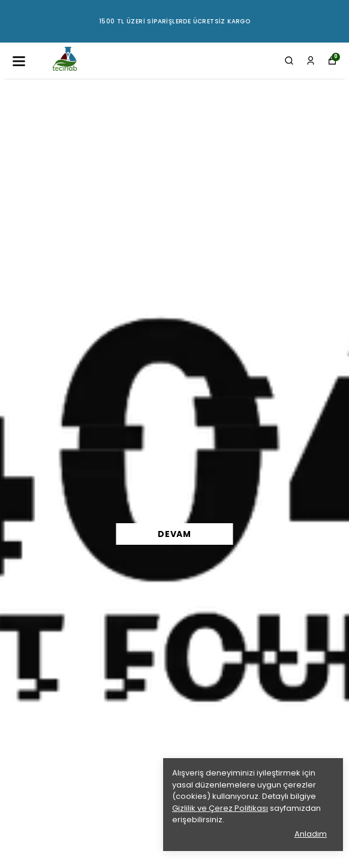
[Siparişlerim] (310, 60)
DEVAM (174, 534)
